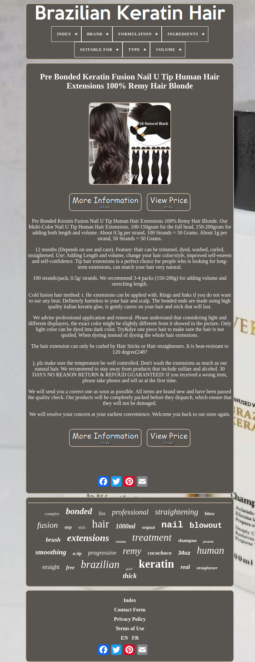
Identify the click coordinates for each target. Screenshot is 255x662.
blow (210, 513)
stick (82, 527)
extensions (88, 537)
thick (130, 576)
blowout (206, 525)
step (68, 527)
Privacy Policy (129, 619)
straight (51, 567)
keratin (156, 564)
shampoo (187, 540)
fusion (47, 525)
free (70, 567)
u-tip (77, 553)
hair (100, 524)
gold (129, 569)
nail (172, 525)
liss (102, 513)
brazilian (100, 564)
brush (53, 539)
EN (124, 638)
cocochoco (160, 553)
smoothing (50, 552)
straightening (176, 511)
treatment (151, 537)
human (210, 550)
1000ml (125, 526)
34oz (184, 553)
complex (52, 513)
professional (130, 512)
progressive (102, 552)
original (148, 527)
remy (132, 551)
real (185, 567)
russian (121, 541)
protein (208, 541)
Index (129, 600)
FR (135, 638)
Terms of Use (129, 628)
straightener (206, 567)
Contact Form (129, 609)
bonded (79, 511)
